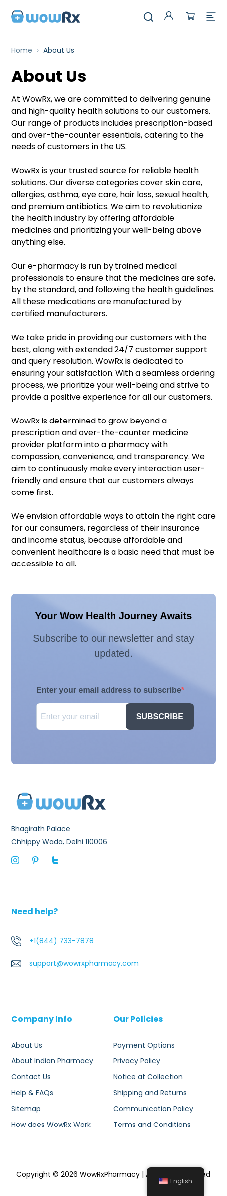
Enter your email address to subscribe (108, 690)
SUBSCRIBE (159, 716)
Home (21, 50)
